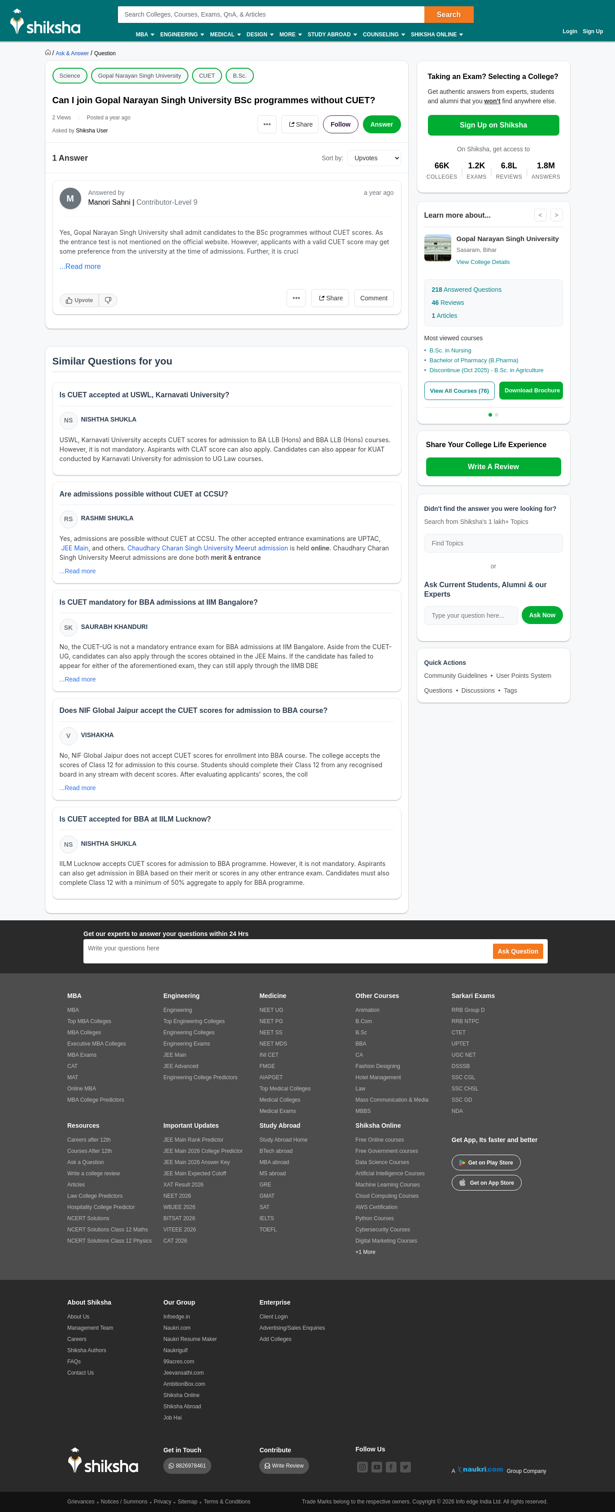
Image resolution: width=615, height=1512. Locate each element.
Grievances (81, 1502)
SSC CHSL (465, 1089)
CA (359, 1055)
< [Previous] (540, 215)
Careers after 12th (89, 1140)
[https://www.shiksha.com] (48, 53)
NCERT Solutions (88, 1218)
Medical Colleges (279, 1100)
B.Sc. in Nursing (450, 350)
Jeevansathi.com (183, 1373)
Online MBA (81, 1089)
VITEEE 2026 (179, 1229)
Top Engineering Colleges (194, 1021)
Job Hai (172, 1418)
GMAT (267, 1196)
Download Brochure (532, 390)
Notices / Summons (124, 1502)
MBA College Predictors (95, 1100)
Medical (225, 34)
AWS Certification (377, 1207)
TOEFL (267, 1229)
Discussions (478, 690)
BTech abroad (275, 1151)
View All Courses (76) (459, 390)
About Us (78, 1317)
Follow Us (370, 1449)
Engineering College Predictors (200, 1077)
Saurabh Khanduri (114, 626)
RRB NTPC (465, 1021)
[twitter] (405, 1467)
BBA (361, 1044)
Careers (77, 1339)
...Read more (80, 266)
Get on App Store (486, 1182)
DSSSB (461, 1066)
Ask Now (542, 615)
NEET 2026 (177, 1196)
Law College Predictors (94, 1196)
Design (260, 34)
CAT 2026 (175, 1241)
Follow (340, 124)
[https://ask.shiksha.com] (73, 53)
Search (449, 14)
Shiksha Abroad (182, 1406)
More (290, 34)
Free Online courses (380, 1140)
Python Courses (375, 1218)
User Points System (523, 675)
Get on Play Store (486, 1162)
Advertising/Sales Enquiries (292, 1328)
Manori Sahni (109, 202)
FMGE (267, 1066)
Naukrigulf (175, 1350)
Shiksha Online (436, 34)
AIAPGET (271, 1077)
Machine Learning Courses (388, 1185)
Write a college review (93, 1173)
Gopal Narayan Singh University (139, 75)
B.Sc (361, 1032)
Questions (438, 690)
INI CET (269, 1055)
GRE (265, 1185)
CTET (459, 1032)
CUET (207, 75)
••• (267, 124)
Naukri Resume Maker (190, 1339)
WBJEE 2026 (179, 1207)
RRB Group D (468, 1010)
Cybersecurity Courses (383, 1229)
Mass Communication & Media (392, 1100)
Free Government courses (387, 1151)
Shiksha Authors (86, 1350)
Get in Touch (182, 1450)
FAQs (74, 1361)
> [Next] (556, 215)
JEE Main (74, 548)
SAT (264, 1207)
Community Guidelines (456, 675)
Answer (382, 124)
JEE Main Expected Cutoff (194, 1173)
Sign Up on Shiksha (493, 125)
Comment (374, 298)
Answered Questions (467, 289)
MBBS (363, 1111)
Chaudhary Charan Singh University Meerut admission (207, 548)
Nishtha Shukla (109, 419)
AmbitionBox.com (184, 1384)
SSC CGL (463, 1077)
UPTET (460, 1044)
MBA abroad (274, 1162)
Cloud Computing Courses (387, 1196)
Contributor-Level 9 (166, 202)
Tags (510, 690)
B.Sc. (240, 75)
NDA (457, 1111)
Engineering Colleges (188, 1032)
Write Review (287, 1465)
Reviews (448, 302)
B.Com (364, 1021)
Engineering (181, 34)
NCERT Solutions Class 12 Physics (109, 1241)
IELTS (266, 1218)
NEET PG (271, 1021)
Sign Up (593, 31)
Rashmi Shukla (107, 518)
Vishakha (97, 734)
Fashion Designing (378, 1066)
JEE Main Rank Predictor (193, 1140)
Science (70, 75)
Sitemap (187, 1502)
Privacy (162, 1502)
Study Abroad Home (283, 1140)
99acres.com (178, 1361)
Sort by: (332, 158)
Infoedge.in (176, 1317)
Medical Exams (277, 1111)
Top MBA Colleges (89, 1021)
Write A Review (493, 466)
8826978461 (191, 1465)
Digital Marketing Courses (386, 1241)
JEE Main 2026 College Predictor (203, 1151)
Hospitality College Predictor (101, 1207)
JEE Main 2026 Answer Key (196, 1162)
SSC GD (462, 1100)
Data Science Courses (382, 1162)
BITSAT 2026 (179, 1218)
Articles (445, 315)
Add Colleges (275, 1339)
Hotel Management (378, 1077)
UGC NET (464, 1055)
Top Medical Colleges (284, 1089)
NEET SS (270, 1032)
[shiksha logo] (105, 1460)
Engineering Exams (186, 1044)
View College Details (483, 262)
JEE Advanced (180, 1066)
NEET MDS (273, 1044)
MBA (144, 34)
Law (361, 1089)
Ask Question (518, 951)
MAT (72, 1077)
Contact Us (80, 1373)
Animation (367, 1010)
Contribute (275, 1450)
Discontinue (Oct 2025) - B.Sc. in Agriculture (487, 370)
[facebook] (391, 1467)
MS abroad (272, 1173)
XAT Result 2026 (183, 1185)
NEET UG (271, 1010)
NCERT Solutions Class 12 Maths (107, 1229)
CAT (72, 1066)
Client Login (273, 1317)
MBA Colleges (84, 1032)
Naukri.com (177, 1328)
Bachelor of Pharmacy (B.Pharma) (474, 360)
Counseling (383, 34)
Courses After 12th (89, 1151)
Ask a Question (85, 1162)
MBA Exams (81, 1055)
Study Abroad (332, 34)
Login (570, 31)
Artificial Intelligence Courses (390, 1173)
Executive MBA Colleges (96, 1044)
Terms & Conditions (227, 1502)
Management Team (90, 1328)
